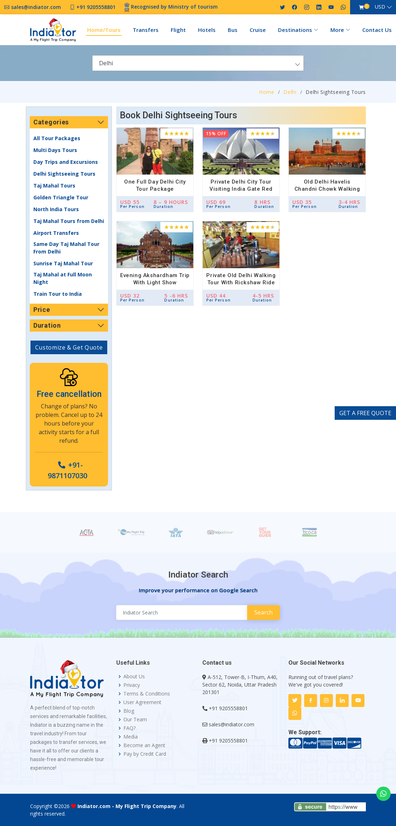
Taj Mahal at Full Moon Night (62, 278)
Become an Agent (144, 745)
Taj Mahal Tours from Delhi (68, 221)
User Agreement (142, 702)
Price (41, 309)
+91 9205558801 (228, 708)
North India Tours (56, 209)
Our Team (135, 719)
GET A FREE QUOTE (365, 413)
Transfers (146, 29)
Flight (178, 29)
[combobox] (198, 63)
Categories (51, 122)
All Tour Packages (56, 138)
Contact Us (377, 29)
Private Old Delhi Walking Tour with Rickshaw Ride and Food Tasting (240, 282)
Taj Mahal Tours (54, 185)
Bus (232, 29)
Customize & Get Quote (69, 347)
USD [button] (380, 6)
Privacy (131, 685)
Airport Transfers (56, 232)
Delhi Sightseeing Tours (64, 173)
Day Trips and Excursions (65, 161)
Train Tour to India (57, 293)
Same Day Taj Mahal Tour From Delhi (66, 248)
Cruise (258, 29)
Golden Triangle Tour (60, 197)
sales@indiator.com (231, 724)
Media (130, 736)
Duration (47, 325)
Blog (128, 710)
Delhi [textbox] (106, 63)
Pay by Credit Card (144, 753)
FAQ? (129, 728)
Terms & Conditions (146, 693)
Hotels (207, 29)
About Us (134, 676)
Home (266, 92)
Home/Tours (104, 29)
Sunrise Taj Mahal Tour (63, 263)
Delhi (289, 92)
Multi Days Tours (55, 150)
